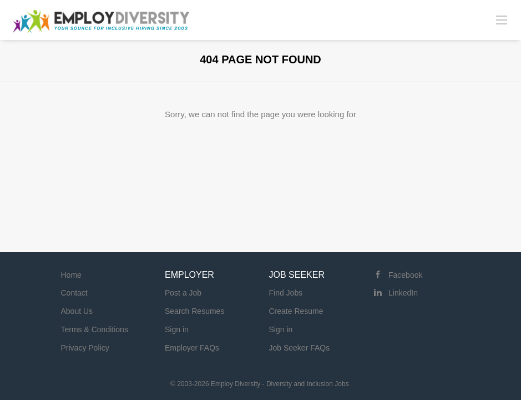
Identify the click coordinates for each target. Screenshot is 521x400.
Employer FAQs (192, 347)
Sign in (177, 329)
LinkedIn (403, 292)
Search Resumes (194, 311)
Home (71, 275)
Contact (74, 292)
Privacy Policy (85, 347)
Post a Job (183, 292)
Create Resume (296, 311)
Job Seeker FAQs (299, 347)
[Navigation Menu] (501, 19)
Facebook (405, 275)
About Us (77, 311)
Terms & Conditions (94, 329)
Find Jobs (286, 292)
